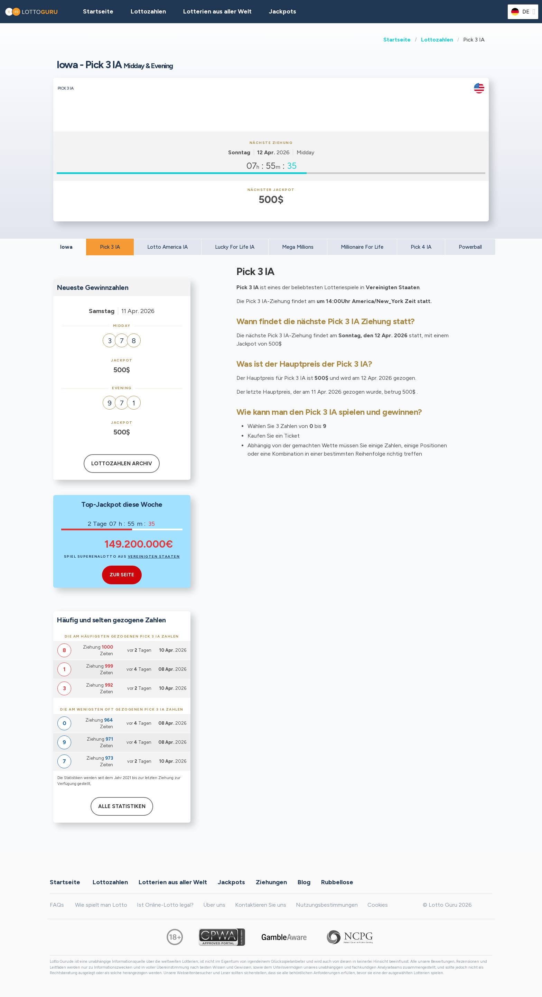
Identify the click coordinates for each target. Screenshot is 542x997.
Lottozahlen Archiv (121, 463)
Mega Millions (298, 247)
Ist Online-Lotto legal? (165, 905)
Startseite (397, 39)
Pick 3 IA (110, 247)
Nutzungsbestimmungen (327, 905)
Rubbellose (337, 882)
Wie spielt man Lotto (101, 905)
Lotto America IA (167, 247)
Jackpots (282, 11)
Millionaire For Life (362, 247)
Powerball (470, 247)
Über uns (214, 905)
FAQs (57, 905)
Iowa (66, 247)
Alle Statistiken (122, 806)
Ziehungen (271, 882)
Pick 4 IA (421, 247)
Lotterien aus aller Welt (217, 11)
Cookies (377, 905)
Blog (304, 882)
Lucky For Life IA (234, 247)
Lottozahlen (437, 39)
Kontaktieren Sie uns (260, 905)
